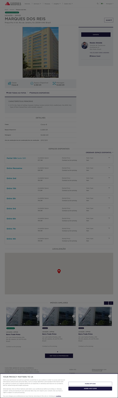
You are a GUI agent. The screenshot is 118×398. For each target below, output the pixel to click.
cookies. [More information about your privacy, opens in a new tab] (58, 396)
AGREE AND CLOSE (90, 388)
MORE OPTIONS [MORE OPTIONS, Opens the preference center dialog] (90, 383)
